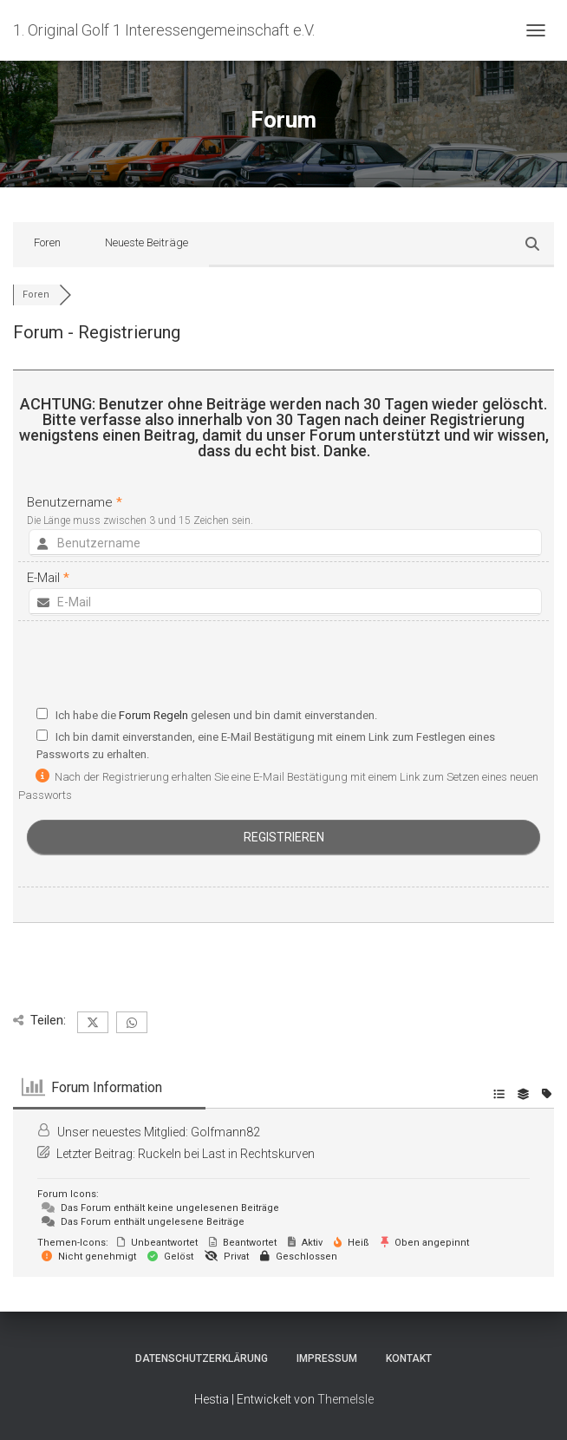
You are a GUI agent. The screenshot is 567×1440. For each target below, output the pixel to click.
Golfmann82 (225, 1132)
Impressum (327, 1358)
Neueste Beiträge (146, 242)
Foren (47, 242)
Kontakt (409, 1358)
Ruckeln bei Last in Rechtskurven (226, 1154)
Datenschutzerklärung (201, 1358)
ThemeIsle (345, 1399)
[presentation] (283, 668)
